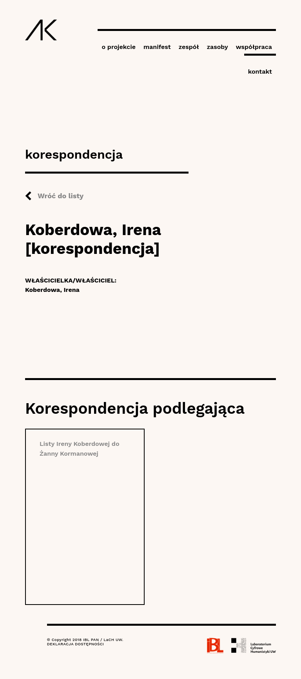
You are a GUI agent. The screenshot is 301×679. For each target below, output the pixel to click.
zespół (189, 47)
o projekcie (119, 47)
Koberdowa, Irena (52, 289)
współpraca (254, 47)
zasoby (217, 47)
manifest (157, 47)
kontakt (260, 71)
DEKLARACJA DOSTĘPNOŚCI (75, 644)
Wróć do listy (60, 196)
